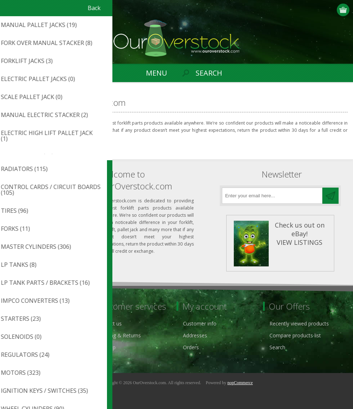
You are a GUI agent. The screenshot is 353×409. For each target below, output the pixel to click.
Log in (329, 10)
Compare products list (295, 335)
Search (277, 347)
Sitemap (106, 347)
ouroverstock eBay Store (39, 335)
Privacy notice (26, 323)
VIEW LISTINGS (299, 242)
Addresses (195, 335)
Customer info (199, 323)
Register (315, 10)
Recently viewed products (299, 323)
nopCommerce (240, 382)
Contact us (109, 323)
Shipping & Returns (119, 335)
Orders (191, 347)
